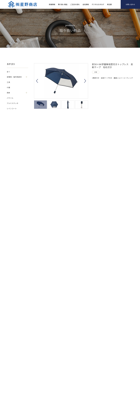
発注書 (109, 4)
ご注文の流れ (75, 4)
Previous (37, 81)
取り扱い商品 (62, 4)
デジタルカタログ (98, 4)
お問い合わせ (130, 4)
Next (85, 81)
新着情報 (52, 4)
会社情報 (86, 4)
